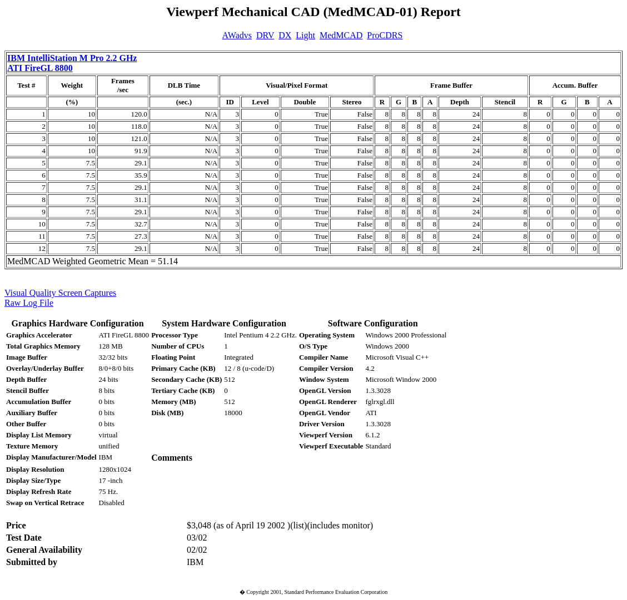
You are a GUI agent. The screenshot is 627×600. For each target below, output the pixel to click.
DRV (265, 35)
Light (305, 35)
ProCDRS (384, 35)
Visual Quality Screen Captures (60, 293)
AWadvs (237, 35)
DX (284, 35)
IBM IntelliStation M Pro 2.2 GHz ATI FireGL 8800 (72, 63)
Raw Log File (28, 302)
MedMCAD (341, 35)
